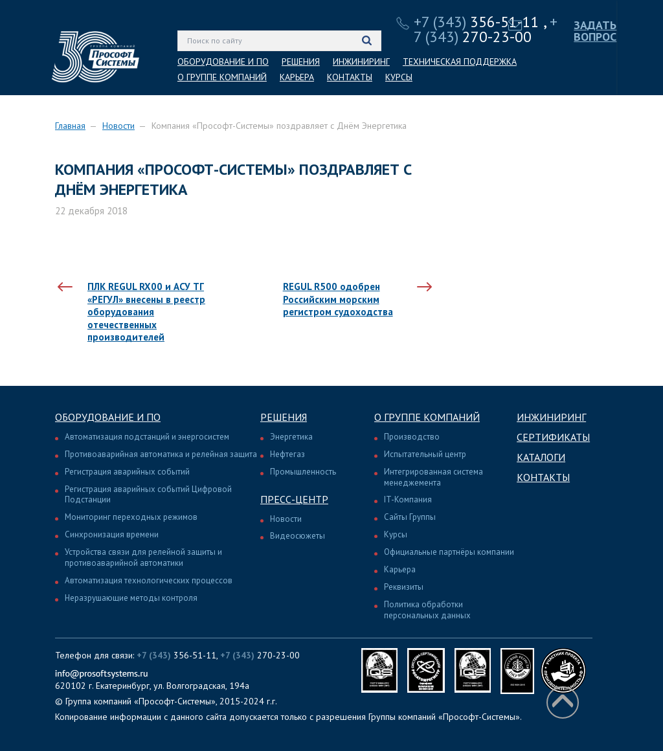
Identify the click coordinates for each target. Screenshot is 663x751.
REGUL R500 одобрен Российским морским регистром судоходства (338, 299)
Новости (118, 125)
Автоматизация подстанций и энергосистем (147, 436)
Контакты (543, 477)
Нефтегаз (287, 454)
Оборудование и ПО (108, 416)
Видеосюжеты (297, 535)
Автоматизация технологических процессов (148, 580)
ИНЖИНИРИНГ (361, 61)
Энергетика (291, 436)
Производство (412, 436)
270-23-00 (485, 29)
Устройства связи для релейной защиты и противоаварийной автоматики (143, 557)
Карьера (400, 569)
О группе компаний (427, 416)
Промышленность (303, 471)
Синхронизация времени (112, 534)
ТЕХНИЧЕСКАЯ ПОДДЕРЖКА (460, 61)
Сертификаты (553, 437)
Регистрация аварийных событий (127, 471)
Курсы (395, 534)
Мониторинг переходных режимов (131, 516)
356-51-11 (476, 21)
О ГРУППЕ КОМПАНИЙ (222, 77)
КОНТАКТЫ (349, 77)
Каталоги (541, 457)
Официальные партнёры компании (449, 551)
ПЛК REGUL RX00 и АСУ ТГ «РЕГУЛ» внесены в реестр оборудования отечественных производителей (146, 311)
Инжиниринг (551, 416)
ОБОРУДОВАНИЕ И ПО (223, 61)
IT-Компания (408, 499)
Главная (70, 125)
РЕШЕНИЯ (301, 61)
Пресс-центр (294, 499)
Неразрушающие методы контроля (131, 597)
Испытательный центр (425, 454)
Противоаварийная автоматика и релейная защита (161, 454)
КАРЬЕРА (297, 77)
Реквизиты (403, 586)
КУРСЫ (398, 77)
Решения (283, 416)
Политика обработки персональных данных (427, 610)
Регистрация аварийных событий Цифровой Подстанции (148, 495)
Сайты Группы (410, 516)
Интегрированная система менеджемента (433, 477)
